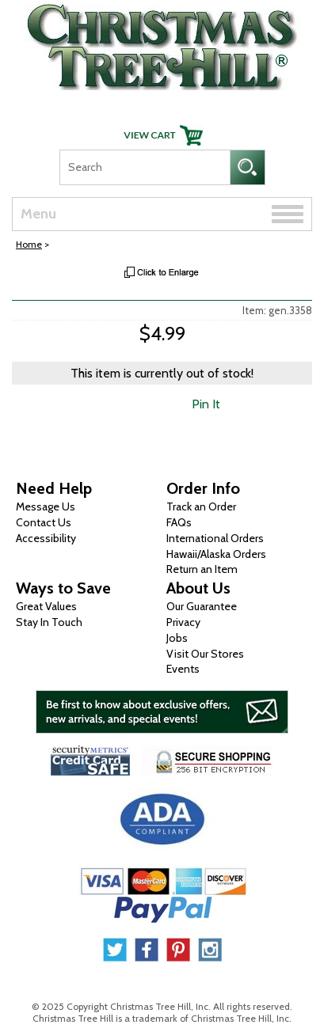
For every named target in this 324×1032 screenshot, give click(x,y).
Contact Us (43, 522)
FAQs (179, 522)
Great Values (46, 606)
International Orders (215, 538)
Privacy (183, 622)
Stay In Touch (49, 622)
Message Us (45, 506)
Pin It (206, 404)
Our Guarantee (201, 606)
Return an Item (202, 569)
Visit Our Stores (205, 654)
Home (29, 244)
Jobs (177, 638)
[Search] (144, 167)
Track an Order (201, 506)
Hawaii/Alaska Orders (216, 554)
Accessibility (46, 538)
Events (183, 669)
